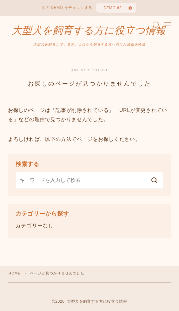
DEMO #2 (112, 8)
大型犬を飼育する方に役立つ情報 (89, 30)
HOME (15, 273)
